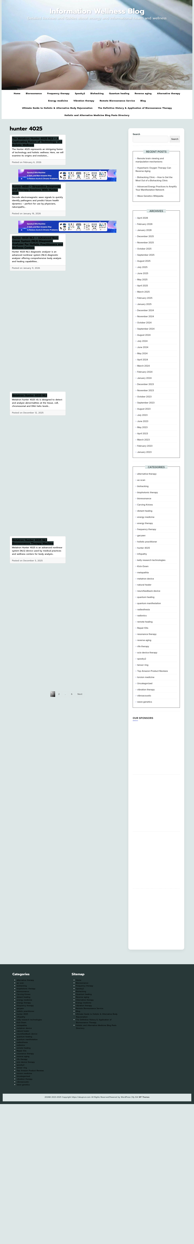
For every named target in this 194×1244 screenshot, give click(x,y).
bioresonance (144, 498)
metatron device (145, 578)
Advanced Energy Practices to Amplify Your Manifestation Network (156, 188)
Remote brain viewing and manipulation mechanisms (150, 160)
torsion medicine (145, 677)
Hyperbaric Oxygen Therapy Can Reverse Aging (153, 169)
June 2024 (142, 347)
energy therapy (145, 523)
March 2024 (143, 365)
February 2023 (144, 445)
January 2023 (144, 452)
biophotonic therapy (147, 492)
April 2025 (142, 285)
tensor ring (142, 665)
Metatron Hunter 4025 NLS (29, 395)
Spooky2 (80, 93)
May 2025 (142, 279)
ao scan (141, 480)
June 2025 (142, 273)
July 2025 (142, 267)
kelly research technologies (151, 560)
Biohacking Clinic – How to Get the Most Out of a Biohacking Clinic (154, 179)
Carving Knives (145, 504)
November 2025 (145, 242)
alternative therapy (147, 473)
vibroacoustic (144, 695)
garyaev (141, 535)
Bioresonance (34, 93)
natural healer (144, 584)
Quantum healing (119, 93)
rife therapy (143, 646)
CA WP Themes (142, 1097)
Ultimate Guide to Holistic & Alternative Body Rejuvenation (57, 108)
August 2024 (143, 335)
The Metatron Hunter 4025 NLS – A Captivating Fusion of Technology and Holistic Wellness (37, 141)
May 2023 (142, 427)
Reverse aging (143, 93)
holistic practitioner (147, 541)
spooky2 (141, 658)
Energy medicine (58, 100)
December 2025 (145, 236)
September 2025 (145, 255)
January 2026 (144, 230)
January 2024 (144, 378)
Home (17, 93)
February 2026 (144, 224)
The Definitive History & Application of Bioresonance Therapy (135, 108)
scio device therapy (147, 652)
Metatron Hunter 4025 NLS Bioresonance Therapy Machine (33, 541)
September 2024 (146, 328)
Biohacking (97, 93)
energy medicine (145, 517)
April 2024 (142, 359)
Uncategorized (144, 683)
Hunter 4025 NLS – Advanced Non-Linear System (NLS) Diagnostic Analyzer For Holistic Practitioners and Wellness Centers (37, 242)
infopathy (142, 554)
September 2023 (145, 402)
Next (79, 694)
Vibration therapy (83, 100)
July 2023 (142, 415)
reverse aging (144, 640)
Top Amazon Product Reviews (152, 671)
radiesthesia (143, 609)
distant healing (144, 510)
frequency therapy (146, 529)
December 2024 (145, 310)
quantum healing (145, 597)
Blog (143, 100)
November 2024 (145, 316)
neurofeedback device (148, 591)
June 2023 (142, 421)
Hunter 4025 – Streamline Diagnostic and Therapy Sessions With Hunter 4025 (36, 190)
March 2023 (143, 439)
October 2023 (144, 396)
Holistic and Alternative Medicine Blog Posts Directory (97, 115)
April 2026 (142, 218)
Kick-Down (142, 566)
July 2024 (142, 341)
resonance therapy (146, 634)
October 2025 (144, 248)
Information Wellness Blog (97, 11)
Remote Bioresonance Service (117, 100)
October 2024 (144, 322)
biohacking (142, 486)
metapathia (143, 572)
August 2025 (143, 261)
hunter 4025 (143, 548)
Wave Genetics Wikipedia (150, 196)
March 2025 (143, 291)
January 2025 (144, 304)
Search (136, 134)
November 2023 (145, 390)
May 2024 (142, 353)
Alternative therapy (168, 93)
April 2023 (142, 433)
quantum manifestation (149, 603)
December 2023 (145, 384)
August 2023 (143, 408)
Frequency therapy (58, 93)
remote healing (145, 621)
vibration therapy (146, 689)
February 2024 (144, 371)
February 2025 (144, 298)
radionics (142, 615)
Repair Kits (142, 628)
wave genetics (144, 701)
